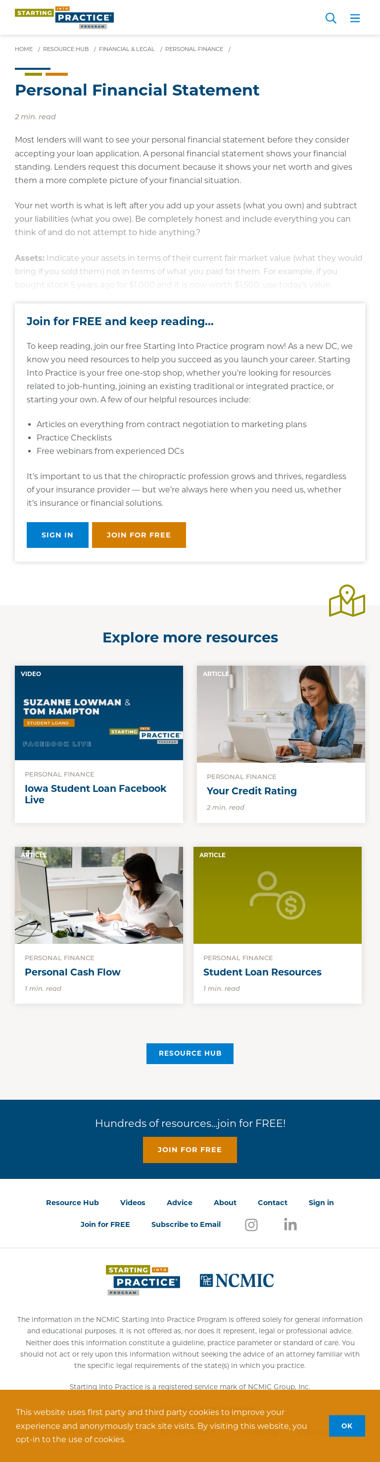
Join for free (139, 535)
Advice (179, 1202)
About (225, 1202)
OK (347, 1425)
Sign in (58, 535)
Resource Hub (190, 1053)
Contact (272, 1202)
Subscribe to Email (186, 1224)
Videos (132, 1202)
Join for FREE (105, 1224)
